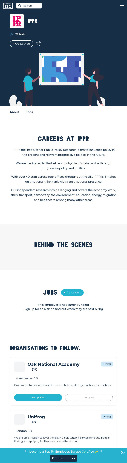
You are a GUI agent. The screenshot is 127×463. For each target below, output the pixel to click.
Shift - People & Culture (24, 422)
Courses (68, 382)
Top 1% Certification (22, 416)
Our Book (69, 416)
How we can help (20, 404)
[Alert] (21, 43)
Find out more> (63, 458)
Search (25, 5)
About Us (69, 404)
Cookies (82, 441)
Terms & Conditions (48, 441)
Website (20, 34)
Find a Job (70, 376)
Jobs (29, 112)
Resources (70, 388)
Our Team (70, 410)
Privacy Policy (68, 441)
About (14, 112)
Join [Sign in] (66, 370)
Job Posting (17, 410)
